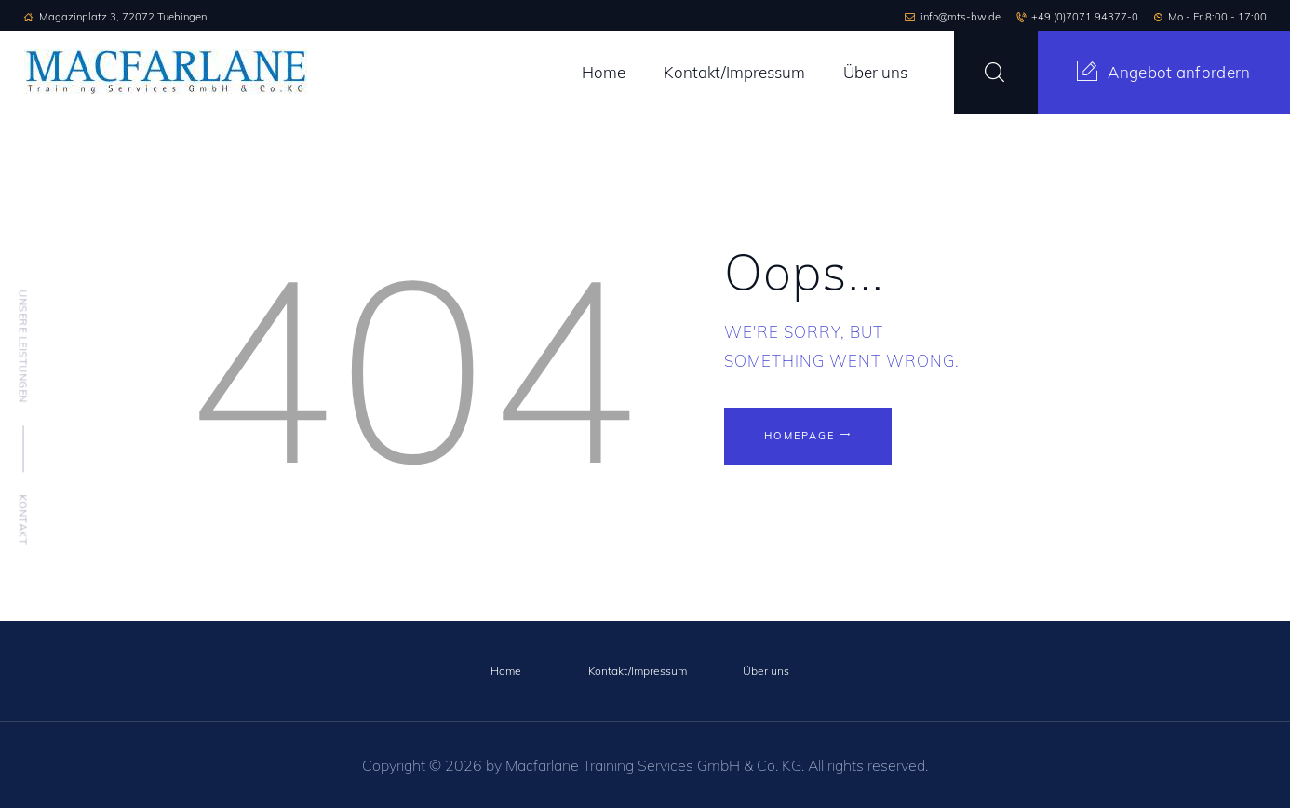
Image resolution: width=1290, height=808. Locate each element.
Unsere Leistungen (23, 346)
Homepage (801, 435)
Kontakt (23, 519)
